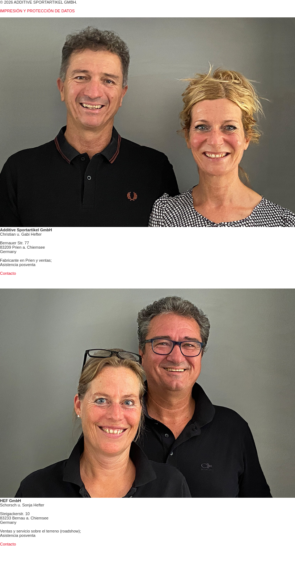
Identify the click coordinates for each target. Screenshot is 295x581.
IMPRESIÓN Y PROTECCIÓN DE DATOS (37, 11)
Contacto (8, 273)
